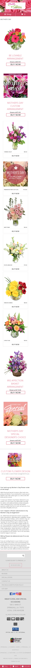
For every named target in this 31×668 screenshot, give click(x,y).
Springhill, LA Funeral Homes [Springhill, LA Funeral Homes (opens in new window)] (10, 647)
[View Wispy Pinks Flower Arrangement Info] (15, 212)
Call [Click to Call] (5, 666)
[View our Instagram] (17, 595)
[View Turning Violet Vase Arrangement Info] (15, 136)
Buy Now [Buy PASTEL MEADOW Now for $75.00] (15, 269)
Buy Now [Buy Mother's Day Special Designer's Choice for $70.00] (16, 443)
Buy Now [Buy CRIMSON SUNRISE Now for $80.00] (15, 307)
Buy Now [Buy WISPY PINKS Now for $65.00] (15, 231)
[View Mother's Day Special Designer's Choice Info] (16, 414)
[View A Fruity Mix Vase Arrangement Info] (15, 325)
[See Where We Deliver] (15, 565)
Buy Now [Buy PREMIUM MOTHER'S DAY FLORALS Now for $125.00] (15, 193)
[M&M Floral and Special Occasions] (15, 8)
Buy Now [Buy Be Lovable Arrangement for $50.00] (16, 64)
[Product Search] (16, 555)
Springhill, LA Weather (7, 652)
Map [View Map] (15, 666)
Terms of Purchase (20, 658)
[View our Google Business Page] (14, 595)
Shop (7, 14)
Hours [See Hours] (26, 666)
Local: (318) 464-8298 (15, 610)
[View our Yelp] (20, 595)
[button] (15, 629)
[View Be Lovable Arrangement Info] (16, 38)
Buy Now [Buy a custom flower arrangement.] (15, 478)
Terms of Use (15, 661)
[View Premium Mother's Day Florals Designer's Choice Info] (15, 174)
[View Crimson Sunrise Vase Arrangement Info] (15, 287)
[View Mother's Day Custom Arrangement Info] (16, 85)
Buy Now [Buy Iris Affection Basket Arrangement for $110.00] (16, 392)
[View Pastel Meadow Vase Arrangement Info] (15, 249)
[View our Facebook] (11, 595)
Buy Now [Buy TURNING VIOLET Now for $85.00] (15, 156)
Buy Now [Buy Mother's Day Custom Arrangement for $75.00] (16, 114)
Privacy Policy (8, 658)
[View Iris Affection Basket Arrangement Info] (16, 363)
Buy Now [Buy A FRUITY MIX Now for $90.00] (15, 344)
